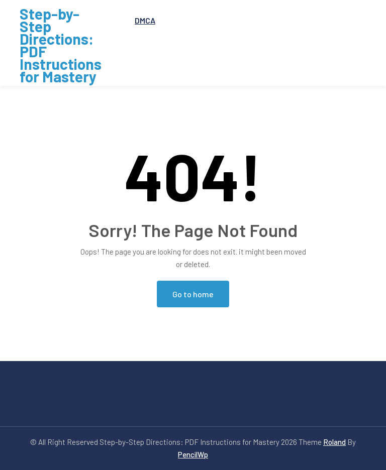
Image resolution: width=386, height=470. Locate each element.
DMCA (145, 20)
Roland (334, 441)
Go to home (193, 294)
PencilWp (193, 454)
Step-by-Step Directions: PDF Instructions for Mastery (61, 45)
